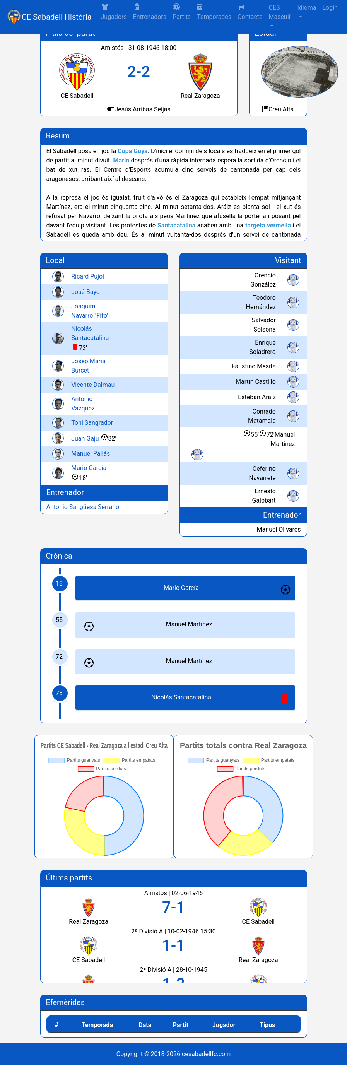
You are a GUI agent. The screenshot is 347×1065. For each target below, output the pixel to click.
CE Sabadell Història (57, 17)
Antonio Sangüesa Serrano (83, 507)
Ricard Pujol (87, 276)
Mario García (88, 468)
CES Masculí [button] (280, 12)
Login (330, 7)
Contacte (250, 12)
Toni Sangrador (92, 422)
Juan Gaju (85, 438)
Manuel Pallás (90, 453)
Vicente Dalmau (93, 384)
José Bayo (85, 292)
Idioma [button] (306, 7)
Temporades (214, 12)
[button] (181, 12)
